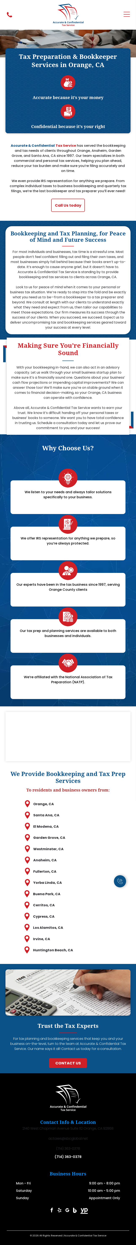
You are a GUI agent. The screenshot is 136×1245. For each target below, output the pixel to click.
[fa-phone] (9, 17)
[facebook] (51, 1211)
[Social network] (75, 1211)
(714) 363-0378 (68, 1156)
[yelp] (59, 1211)
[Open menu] (127, 15)
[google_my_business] (67, 1211)
